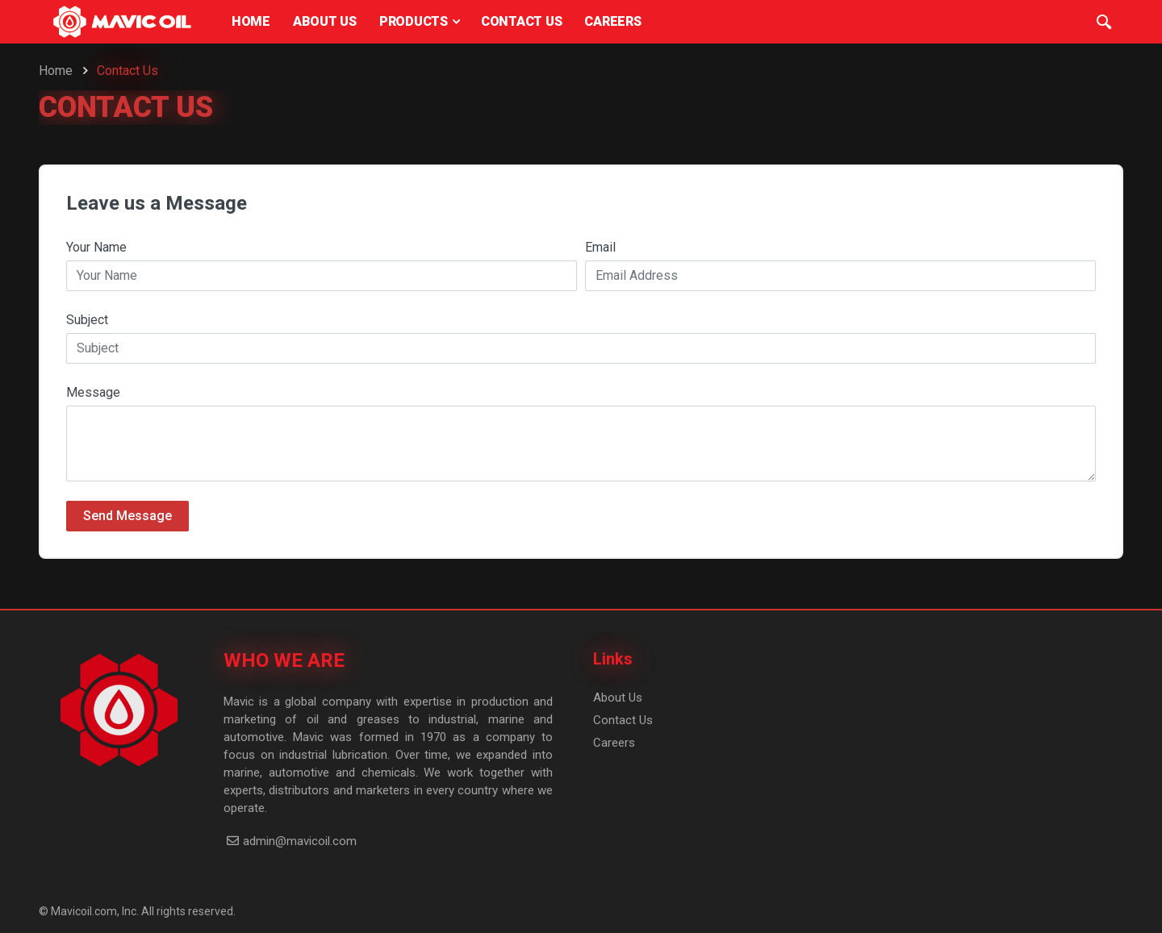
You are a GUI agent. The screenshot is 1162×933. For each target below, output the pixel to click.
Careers (614, 742)
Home (56, 70)
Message (93, 392)
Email (600, 247)
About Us (617, 697)
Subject (87, 319)
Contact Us (623, 720)
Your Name (96, 247)
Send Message (127, 515)
